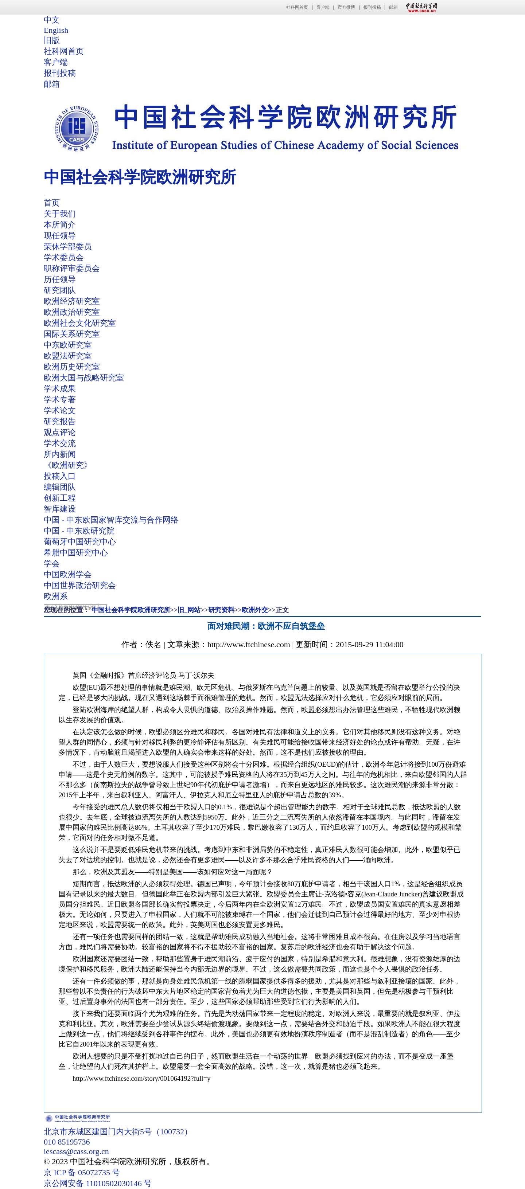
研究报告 (60, 421)
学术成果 (60, 388)
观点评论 (60, 432)
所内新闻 (60, 454)
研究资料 (221, 610)
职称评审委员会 (72, 268)
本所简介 (60, 224)
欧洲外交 (255, 610)
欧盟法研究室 (68, 355)
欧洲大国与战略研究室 (84, 377)
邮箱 (393, 7)
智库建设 (60, 508)
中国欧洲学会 (68, 574)
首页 (52, 202)
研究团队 (60, 290)
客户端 (323, 7)
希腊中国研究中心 (76, 552)
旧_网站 (189, 610)
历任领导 (60, 279)
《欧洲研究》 (68, 465)
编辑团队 (60, 487)
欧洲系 (56, 596)
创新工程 (60, 497)
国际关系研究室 (72, 334)
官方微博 (346, 7)
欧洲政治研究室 (72, 312)
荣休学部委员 (68, 246)
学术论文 (60, 410)
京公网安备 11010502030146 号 (98, 1183)
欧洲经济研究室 (72, 301)
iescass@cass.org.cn (76, 1151)
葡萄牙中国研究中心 (80, 541)
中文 (52, 19)
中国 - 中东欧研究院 (79, 530)
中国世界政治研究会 (80, 585)
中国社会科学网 (420, 7)
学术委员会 (64, 257)
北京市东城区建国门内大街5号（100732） (118, 1131)
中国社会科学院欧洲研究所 (131, 610)
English (56, 30)
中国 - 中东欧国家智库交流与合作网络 (111, 519)
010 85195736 (67, 1141)
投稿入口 (60, 476)
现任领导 (60, 235)
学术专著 (60, 399)
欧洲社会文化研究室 (80, 323)
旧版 (52, 40)
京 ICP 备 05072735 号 (82, 1172)
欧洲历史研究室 (72, 366)
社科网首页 (297, 7)
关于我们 (60, 213)
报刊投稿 (372, 7)
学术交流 (60, 443)
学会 (52, 563)
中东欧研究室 (68, 344)
